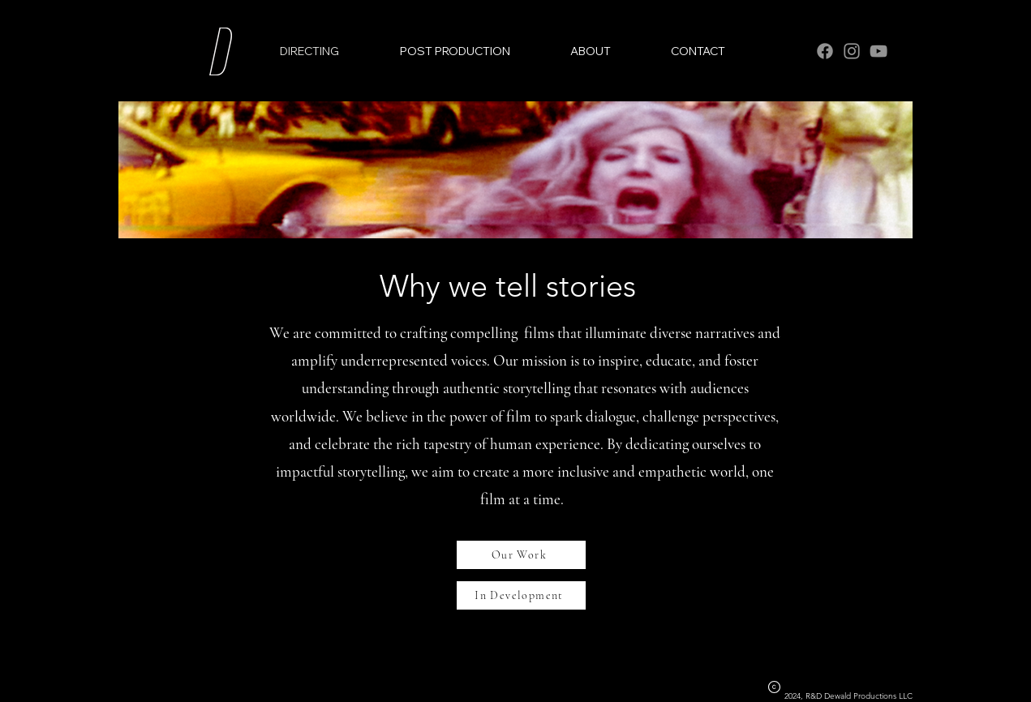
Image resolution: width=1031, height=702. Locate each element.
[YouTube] (878, 51)
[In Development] (521, 595)
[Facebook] (825, 51)
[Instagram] (851, 51)
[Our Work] (521, 555)
